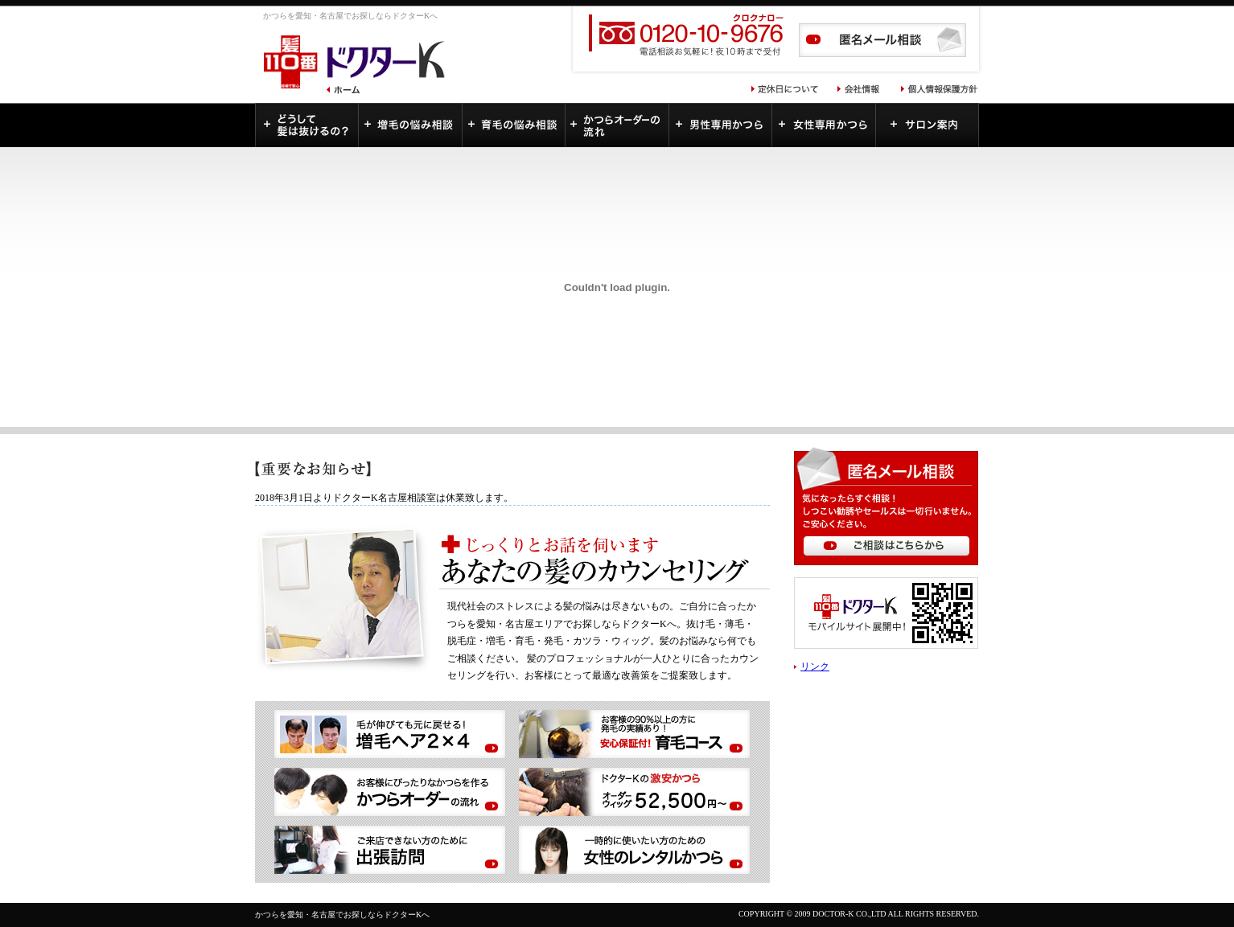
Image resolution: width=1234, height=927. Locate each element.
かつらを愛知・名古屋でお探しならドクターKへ (342, 914)
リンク (814, 666)
